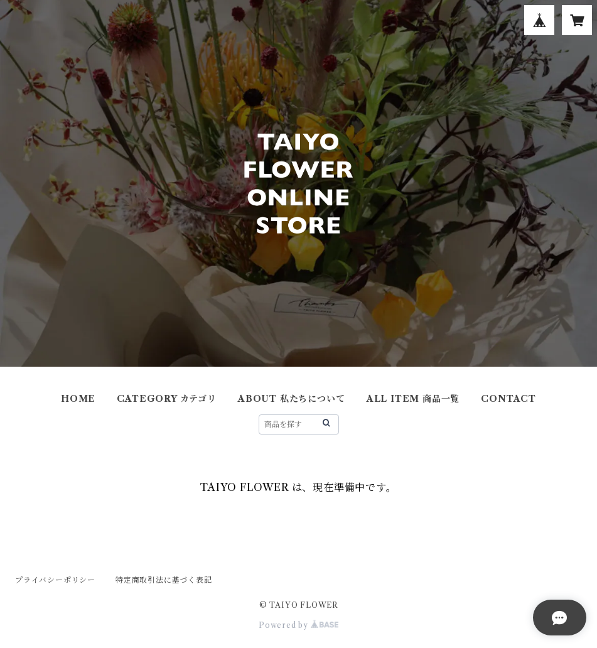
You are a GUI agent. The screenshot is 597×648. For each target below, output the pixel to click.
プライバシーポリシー (55, 580)
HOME (78, 398)
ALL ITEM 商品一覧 (413, 398)
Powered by (298, 625)
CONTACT (508, 398)
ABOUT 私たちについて (291, 398)
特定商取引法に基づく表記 (164, 580)
